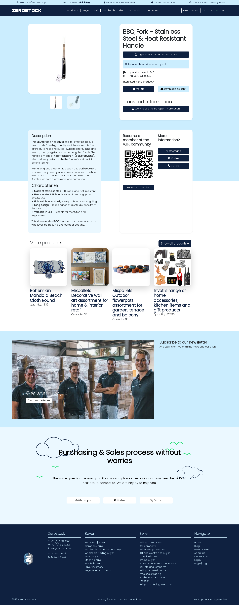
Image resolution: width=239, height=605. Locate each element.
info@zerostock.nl (61, 548)
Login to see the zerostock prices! (156, 54)
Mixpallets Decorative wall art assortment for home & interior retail (89, 300)
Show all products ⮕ (175, 244)
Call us (173, 165)
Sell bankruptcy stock (152, 549)
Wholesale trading (113, 10)
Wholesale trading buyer (99, 553)
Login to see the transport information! (156, 108)
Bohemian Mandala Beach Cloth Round (46, 295)
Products (72, 10)
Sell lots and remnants (153, 567)
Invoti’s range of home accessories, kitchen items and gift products (172, 300)
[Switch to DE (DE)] (211, 10)
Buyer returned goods (98, 570)
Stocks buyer (92, 563)
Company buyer (94, 546)
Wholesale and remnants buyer (103, 549)
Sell (96, 10)
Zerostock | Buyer (95, 542)
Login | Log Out (203, 563)
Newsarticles (201, 549)
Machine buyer (93, 560)
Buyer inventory (94, 567)
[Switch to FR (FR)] (223, 10)
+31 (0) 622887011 (60, 541)
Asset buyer (92, 556)
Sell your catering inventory (156, 584)
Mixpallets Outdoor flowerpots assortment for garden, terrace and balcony (128, 303)
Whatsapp (173, 151)
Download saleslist (173, 89)
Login (197, 560)
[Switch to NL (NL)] (205, 10)
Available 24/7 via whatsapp (32, 2)
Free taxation (191, 10)
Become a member (138, 187)
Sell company (148, 546)
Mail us (138, 89)
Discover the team (39, 400)
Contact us (151, 10)
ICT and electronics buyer (155, 553)
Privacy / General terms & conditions (119, 599)
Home (197, 542)
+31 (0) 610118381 (61, 545)
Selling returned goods (153, 570)
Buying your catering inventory (158, 563)
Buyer (86, 10)
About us (134, 10)
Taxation (145, 581)
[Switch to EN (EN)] (217, 10)
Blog (197, 546)
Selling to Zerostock (151, 542)
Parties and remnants (152, 577)
